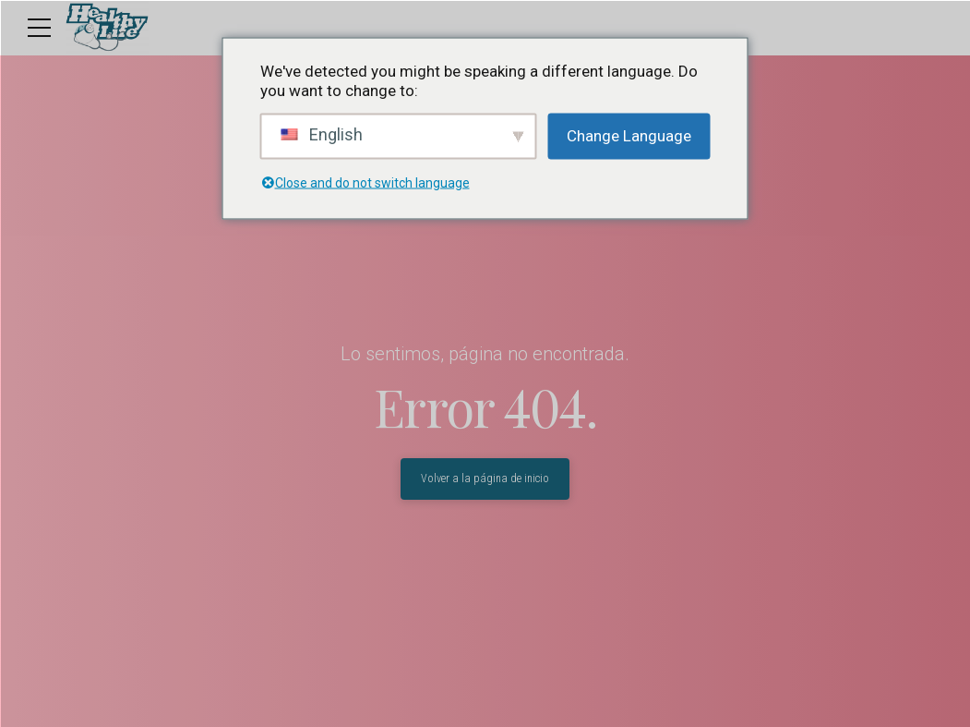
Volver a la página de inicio (485, 478)
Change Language (629, 136)
